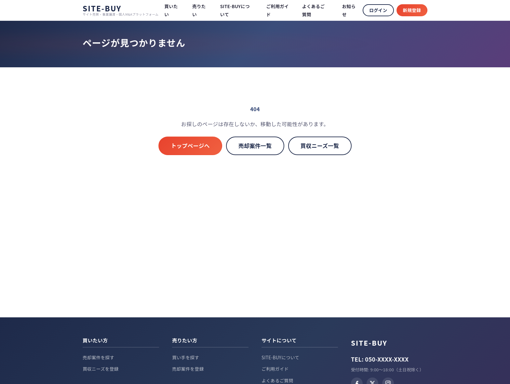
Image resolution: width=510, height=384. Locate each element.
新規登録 (412, 10)
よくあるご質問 (277, 380)
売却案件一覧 (255, 146)
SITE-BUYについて (280, 357)
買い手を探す (185, 357)
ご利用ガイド (275, 368)
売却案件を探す (98, 357)
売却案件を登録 (188, 368)
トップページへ (190, 146)
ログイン (378, 10)
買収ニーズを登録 (101, 368)
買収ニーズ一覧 (320, 146)
